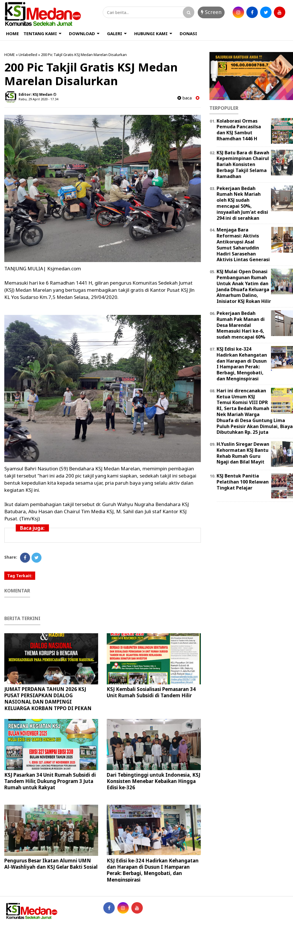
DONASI (188, 33)
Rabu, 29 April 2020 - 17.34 (38, 99)
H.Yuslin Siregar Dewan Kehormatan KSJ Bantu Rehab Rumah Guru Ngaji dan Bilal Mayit (243, 453)
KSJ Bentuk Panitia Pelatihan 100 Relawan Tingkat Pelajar (243, 482)
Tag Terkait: (19, 575)
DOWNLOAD (82, 33)
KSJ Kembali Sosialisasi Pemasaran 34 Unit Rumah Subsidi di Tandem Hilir (151, 692)
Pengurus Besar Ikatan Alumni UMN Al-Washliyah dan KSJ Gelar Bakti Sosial (51, 863)
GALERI (114, 33)
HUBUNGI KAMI (151, 33)
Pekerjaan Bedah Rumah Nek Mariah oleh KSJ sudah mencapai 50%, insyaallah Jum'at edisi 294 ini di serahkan (242, 203)
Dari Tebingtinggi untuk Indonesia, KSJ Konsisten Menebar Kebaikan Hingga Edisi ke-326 (153, 781)
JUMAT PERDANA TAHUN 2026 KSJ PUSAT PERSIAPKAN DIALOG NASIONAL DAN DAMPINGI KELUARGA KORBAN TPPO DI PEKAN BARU (48, 702)
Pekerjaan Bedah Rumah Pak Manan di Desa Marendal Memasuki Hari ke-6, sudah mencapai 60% (241, 325)
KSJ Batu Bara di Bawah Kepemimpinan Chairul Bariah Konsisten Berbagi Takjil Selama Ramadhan (243, 164)
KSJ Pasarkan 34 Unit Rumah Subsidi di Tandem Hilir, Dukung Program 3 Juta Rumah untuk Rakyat (50, 781)
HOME (12, 33)
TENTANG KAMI (40, 33)
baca (184, 97)
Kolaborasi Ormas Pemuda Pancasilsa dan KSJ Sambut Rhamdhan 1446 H (239, 130)
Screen (211, 12)
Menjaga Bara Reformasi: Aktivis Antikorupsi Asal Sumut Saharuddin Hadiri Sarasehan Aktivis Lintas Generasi (243, 245)
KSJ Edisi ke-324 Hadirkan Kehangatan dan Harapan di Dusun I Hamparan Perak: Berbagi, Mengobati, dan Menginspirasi (153, 870)
